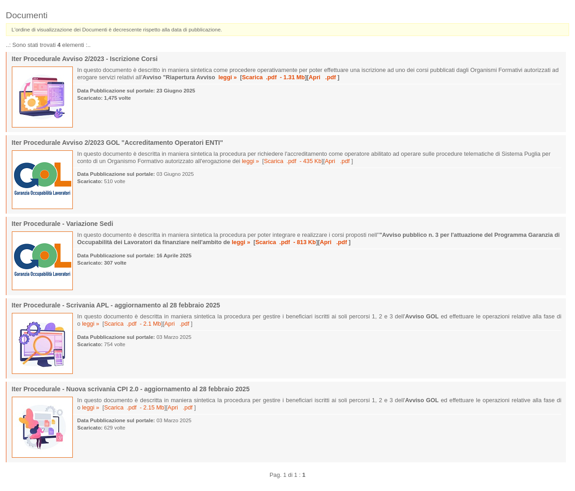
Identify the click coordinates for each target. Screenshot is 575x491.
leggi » (228, 77)
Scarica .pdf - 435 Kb (293, 161)
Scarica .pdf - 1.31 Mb (273, 77)
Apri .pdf (323, 77)
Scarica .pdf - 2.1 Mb (132, 323)
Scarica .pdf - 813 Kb (285, 242)
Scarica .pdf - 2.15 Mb (134, 407)
